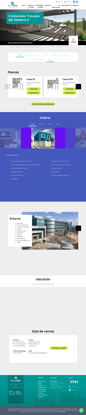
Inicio (23, 5)
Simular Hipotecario (39, 60)
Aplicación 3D (29, 55)
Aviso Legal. (62, 411)
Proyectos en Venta (30, 6)
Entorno (46, 55)
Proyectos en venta (18, 46)
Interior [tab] (50, 124)
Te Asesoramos (56, 6)
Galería (38, 55)
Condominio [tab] (41, 124)
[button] (81, 410)
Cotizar (50, 60)
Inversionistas (65, 5)
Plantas (20, 55)
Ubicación (54, 55)
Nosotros (48, 5)
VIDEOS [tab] (58, 124)
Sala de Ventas (64, 55)
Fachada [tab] (32, 124)
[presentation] (7, 86)
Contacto (67, 1)
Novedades (74, 5)
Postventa (59, 1)
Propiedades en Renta (39, 6)
